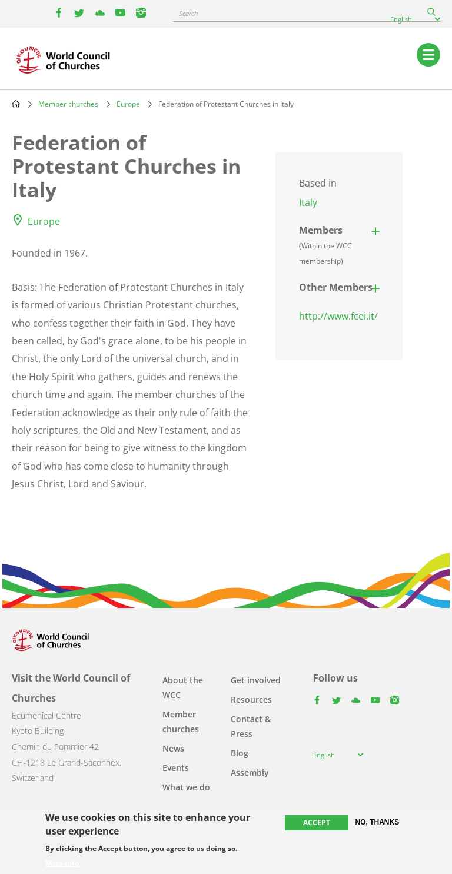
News (173, 748)
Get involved (256, 680)
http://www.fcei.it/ (338, 316)
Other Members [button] (336, 287)
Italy (308, 202)
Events (175, 767)
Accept (316, 822)
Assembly (250, 772)
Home (16, 103)
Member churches (68, 104)
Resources (251, 699)
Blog (239, 753)
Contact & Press (251, 726)
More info (62, 863)
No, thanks (377, 822)
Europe (128, 104)
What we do (186, 787)
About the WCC (182, 687)
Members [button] (325, 245)
